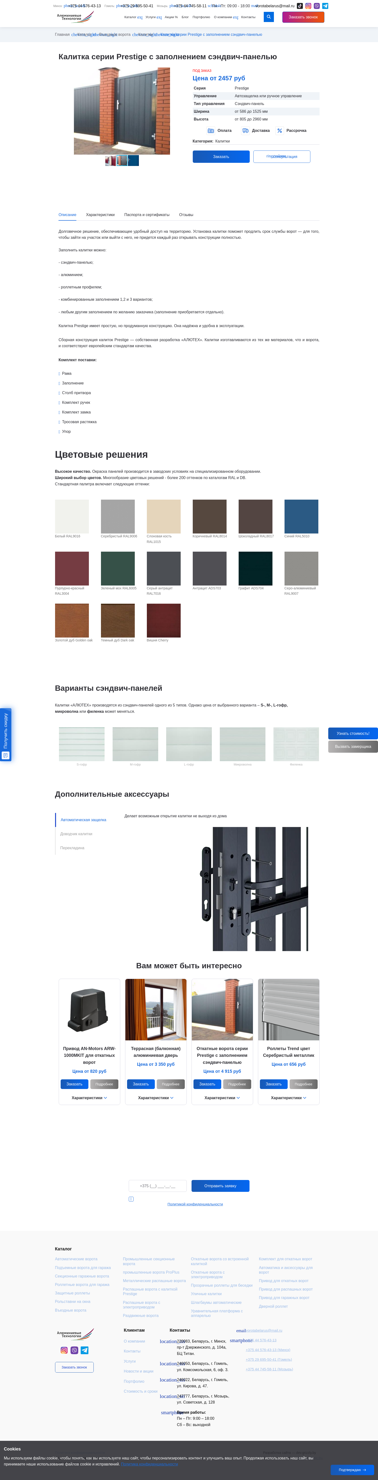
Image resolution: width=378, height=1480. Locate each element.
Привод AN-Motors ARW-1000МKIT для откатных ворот (89, 1055)
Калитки (145, 34)
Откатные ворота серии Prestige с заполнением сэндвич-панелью (222, 1055)
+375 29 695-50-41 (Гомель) (269, 1359)
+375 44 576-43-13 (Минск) (268, 1350)
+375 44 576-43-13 (261, 1340)
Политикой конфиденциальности (195, 1204)
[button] (181, 72)
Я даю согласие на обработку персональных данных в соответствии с (193, 1201)
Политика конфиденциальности (149, 1464)
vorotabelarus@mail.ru (264, 1330)
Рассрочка (290, 130)
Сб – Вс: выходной (193, 1425)
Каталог (84, 34)
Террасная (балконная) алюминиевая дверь (155, 1052)
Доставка (255, 130)
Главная (62, 34)
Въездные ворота (115, 34)
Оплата (219, 130)
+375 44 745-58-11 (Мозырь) (269, 1369)
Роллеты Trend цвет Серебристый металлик (288, 1052)
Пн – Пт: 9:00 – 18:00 (195, 1418)
